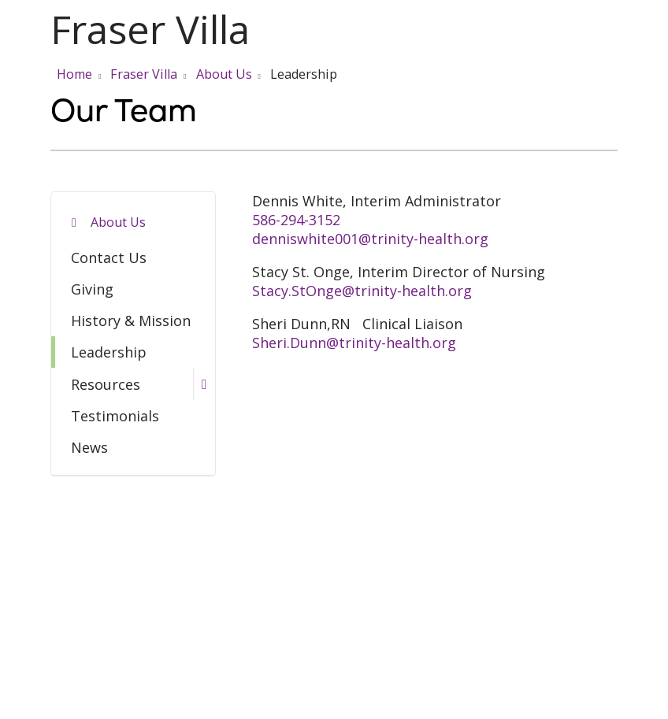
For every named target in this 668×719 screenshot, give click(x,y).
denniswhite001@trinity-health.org (370, 238)
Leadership (109, 352)
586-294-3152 (296, 219)
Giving (92, 289)
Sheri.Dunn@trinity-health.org (354, 342)
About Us (118, 222)
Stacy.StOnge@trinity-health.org (362, 290)
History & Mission (131, 320)
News (89, 447)
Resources (105, 384)
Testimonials (115, 415)
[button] (614, 29)
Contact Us (109, 257)
